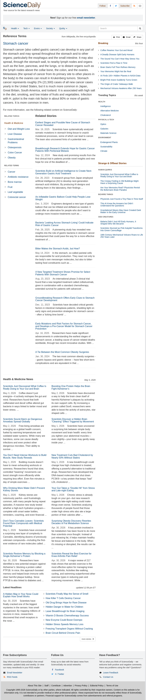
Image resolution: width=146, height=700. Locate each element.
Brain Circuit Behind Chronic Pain (63, 633)
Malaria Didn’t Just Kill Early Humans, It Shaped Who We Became (118, 222)
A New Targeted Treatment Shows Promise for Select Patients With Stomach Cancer (62, 273)
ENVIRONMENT (104, 138)
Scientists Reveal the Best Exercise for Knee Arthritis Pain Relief (71, 554)
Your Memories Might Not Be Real (115, 71)
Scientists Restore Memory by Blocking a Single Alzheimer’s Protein (24, 554)
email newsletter (86, 17)
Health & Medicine (13, 123)
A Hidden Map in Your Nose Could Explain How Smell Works (20, 595)
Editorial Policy (97, 685)
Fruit (10, 187)
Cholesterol (105, 115)
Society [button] (50, 28)
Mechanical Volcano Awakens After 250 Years (120, 88)
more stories (88, 639)
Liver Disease (15, 134)
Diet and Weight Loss (19, 129)
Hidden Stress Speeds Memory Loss (64, 624)
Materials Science (108, 133)
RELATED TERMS (11, 166)
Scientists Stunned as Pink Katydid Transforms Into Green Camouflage (121, 229)
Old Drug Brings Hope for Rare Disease (66, 602)
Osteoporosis (14, 147)
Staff (46, 685)
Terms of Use (112, 685)
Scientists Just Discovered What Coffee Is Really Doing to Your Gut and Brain (24, 387)
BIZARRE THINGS (105, 194)
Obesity (12, 157)
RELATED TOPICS (11, 116)
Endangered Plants (109, 142)
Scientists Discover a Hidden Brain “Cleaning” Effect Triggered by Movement (72, 420)
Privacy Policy (81, 685)
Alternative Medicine (109, 110)
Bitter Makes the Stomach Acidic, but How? (57, 248)
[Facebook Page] (110, 5)
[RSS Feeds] (134, 5)
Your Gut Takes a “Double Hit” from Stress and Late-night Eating (73, 489)
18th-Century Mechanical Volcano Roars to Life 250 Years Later (121, 236)
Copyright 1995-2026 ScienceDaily (22, 690)
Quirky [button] (63, 28)
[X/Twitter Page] (116, 5)
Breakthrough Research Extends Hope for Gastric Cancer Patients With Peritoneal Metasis (65, 149)
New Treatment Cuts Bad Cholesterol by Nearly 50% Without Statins (72, 456)
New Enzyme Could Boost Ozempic (64, 620)
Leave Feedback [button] (110, 672)
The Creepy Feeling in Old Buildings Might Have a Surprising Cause (119, 182)
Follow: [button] (102, 6)
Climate (103, 151)
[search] (140, 28)
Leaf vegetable (15, 192)
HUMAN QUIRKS (105, 170)
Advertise (67, 685)
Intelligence (105, 106)
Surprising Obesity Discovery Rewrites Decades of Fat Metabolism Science (71, 522)
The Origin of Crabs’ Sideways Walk (116, 84)
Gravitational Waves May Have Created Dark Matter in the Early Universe (120, 211)
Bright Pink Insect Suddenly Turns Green (118, 80)
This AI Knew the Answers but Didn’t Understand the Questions (116, 204)
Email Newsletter (14, 672)
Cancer (11, 172)
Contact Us (108, 677)
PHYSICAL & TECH (106, 120)
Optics (103, 124)
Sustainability (106, 146)
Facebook (59, 670)
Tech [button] (26, 28)
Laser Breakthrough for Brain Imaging (65, 611)
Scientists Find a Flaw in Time (113, 63)
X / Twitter (59, 674)
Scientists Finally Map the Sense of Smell (67, 594)
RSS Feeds (12, 677)
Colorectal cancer (17, 197)
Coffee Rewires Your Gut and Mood (116, 50)
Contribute (56, 685)
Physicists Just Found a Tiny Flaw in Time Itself (121, 199)
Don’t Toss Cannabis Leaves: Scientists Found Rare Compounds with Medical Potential (23, 523)
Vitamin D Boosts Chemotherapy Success (67, 615)
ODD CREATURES (105, 217)
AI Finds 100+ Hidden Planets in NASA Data (120, 75)
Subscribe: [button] (125, 6)
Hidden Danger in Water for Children (64, 607)
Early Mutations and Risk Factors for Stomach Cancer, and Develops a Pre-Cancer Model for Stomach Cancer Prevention (63, 326)
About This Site (35, 685)
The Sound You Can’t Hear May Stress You (119, 59)
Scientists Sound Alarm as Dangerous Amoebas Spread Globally (22, 420)
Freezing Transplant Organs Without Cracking (69, 628)
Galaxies (104, 129)
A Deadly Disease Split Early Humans (117, 54)
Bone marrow (15, 182)
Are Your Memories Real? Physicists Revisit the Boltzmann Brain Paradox (120, 188)
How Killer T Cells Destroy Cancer (63, 598)
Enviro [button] (38, 28)
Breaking (103, 43)
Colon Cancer (15, 152)
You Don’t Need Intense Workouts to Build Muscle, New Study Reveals (24, 456)
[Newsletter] (140, 5)
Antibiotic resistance (18, 177)
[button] (116, 37)
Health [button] (15, 28)
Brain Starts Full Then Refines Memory (117, 67)
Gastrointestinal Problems (16, 141)
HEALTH (101, 102)
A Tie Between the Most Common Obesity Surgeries (62, 352)
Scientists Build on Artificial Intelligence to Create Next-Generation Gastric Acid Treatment (63, 172)
